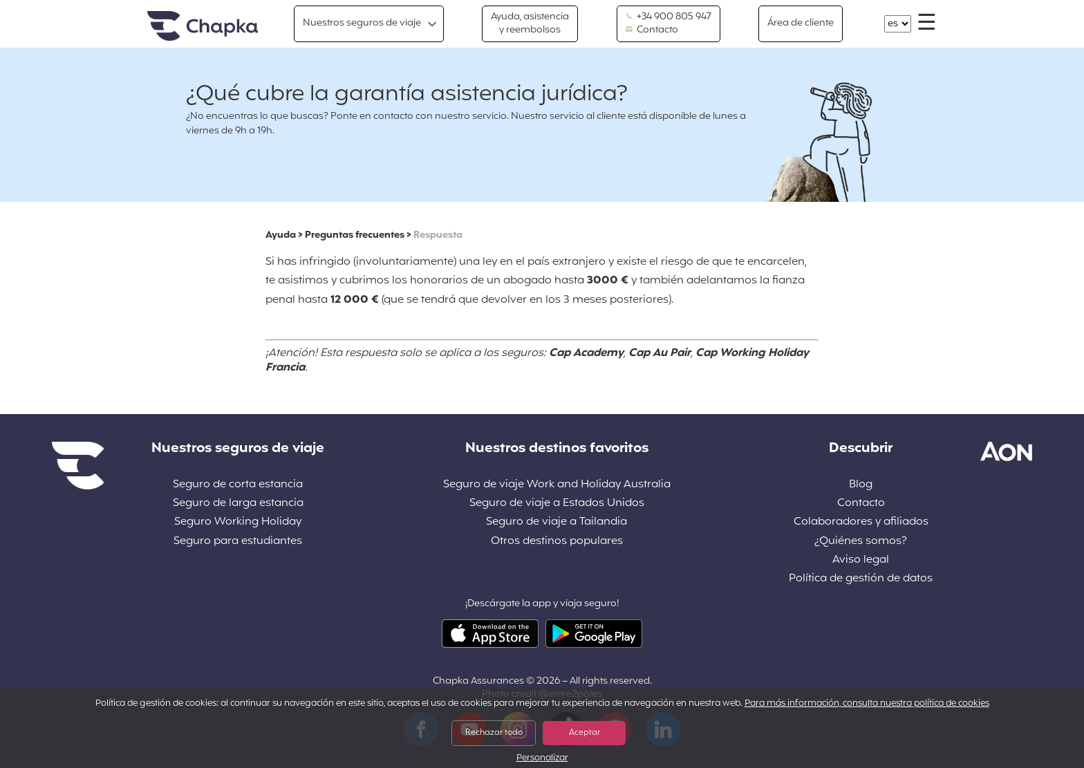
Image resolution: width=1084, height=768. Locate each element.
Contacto (652, 30)
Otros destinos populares (557, 541)
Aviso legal (860, 560)
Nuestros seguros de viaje (362, 23)
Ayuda (280, 235)
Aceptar (584, 733)
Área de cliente (800, 23)
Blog (860, 485)
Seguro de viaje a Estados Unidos (556, 503)
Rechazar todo (494, 733)
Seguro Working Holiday (237, 522)
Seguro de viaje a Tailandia (556, 522)
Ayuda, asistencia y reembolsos (530, 23)
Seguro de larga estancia (238, 503)
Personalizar (542, 759)
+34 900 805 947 (668, 17)
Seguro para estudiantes (238, 541)
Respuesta (437, 235)
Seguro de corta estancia (238, 485)
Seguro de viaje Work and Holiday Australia (557, 485)
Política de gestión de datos (861, 579)
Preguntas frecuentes (354, 235)
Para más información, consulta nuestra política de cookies (867, 704)
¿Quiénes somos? (860, 541)
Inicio (202, 26)
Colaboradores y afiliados (861, 522)
